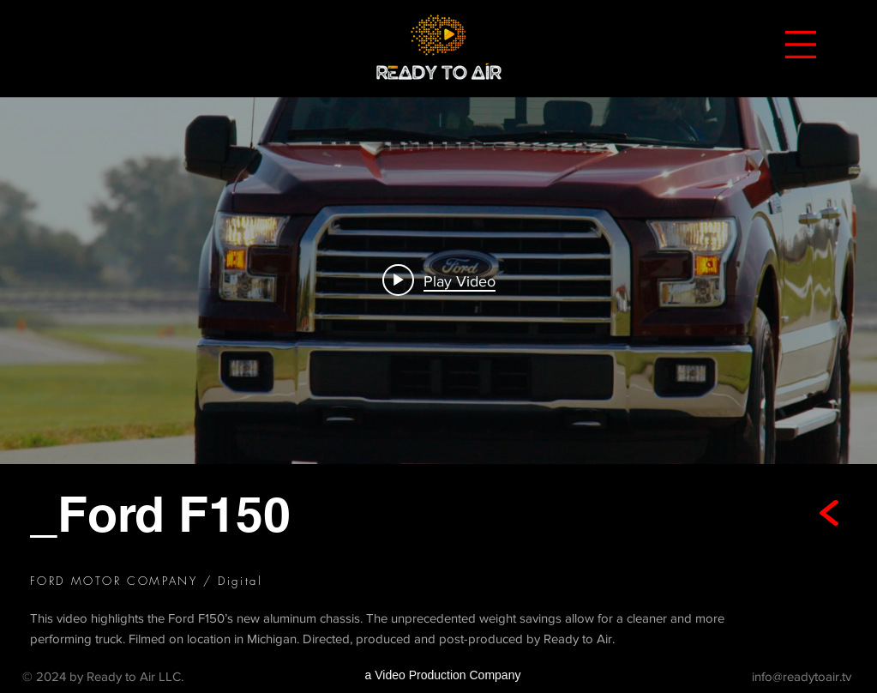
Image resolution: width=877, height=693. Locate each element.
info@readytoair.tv (801, 675)
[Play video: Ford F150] (439, 280)
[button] (800, 44)
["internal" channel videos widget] (438, 280)
